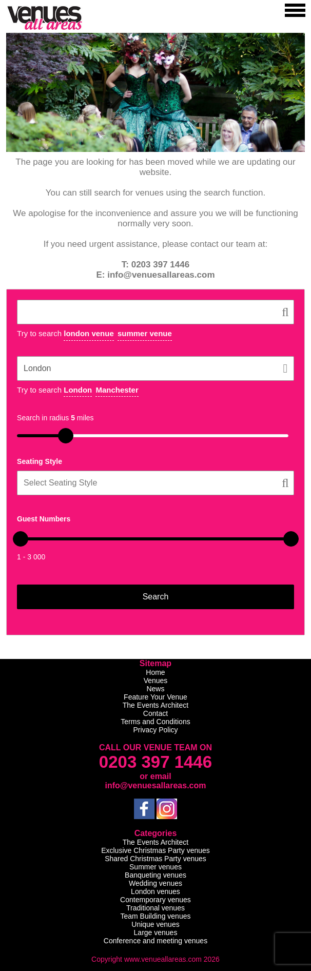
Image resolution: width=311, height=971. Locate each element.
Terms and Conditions (155, 721)
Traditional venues (155, 908)
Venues (156, 680)
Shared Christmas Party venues (155, 859)
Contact (155, 713)
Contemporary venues (155, 900)
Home (155, 672)
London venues (155, 891)
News (155, 689)
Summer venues (155, 867)
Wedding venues (155, 883)
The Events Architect (155, 705)
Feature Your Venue (155, 697)
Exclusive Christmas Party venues (155, 850)
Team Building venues (155, 916)
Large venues (156, 932)
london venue (89, 333)
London (78, 389)
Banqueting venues (155, 875)
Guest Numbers (43, 519)
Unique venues (155, 924)
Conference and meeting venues (155, 941)
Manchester (116, 389)
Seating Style (39, 461)
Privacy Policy (155, 730)
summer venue (145, 333)
